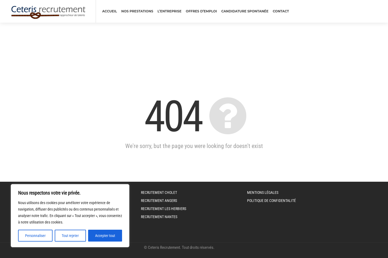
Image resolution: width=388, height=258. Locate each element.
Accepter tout (105, 235)
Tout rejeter (70, 235)
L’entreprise (170, 11)
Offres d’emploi (201, 11)
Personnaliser (35, 235)
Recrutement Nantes (159, 217)
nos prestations (137, 11)
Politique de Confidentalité (271, 200)
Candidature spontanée (244, 11)
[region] (70, 215)
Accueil (109, 11)
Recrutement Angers (159, 200)
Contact (281, 11)
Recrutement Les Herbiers (163, 209)
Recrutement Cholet (159, 192)
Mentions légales (262, 192)
